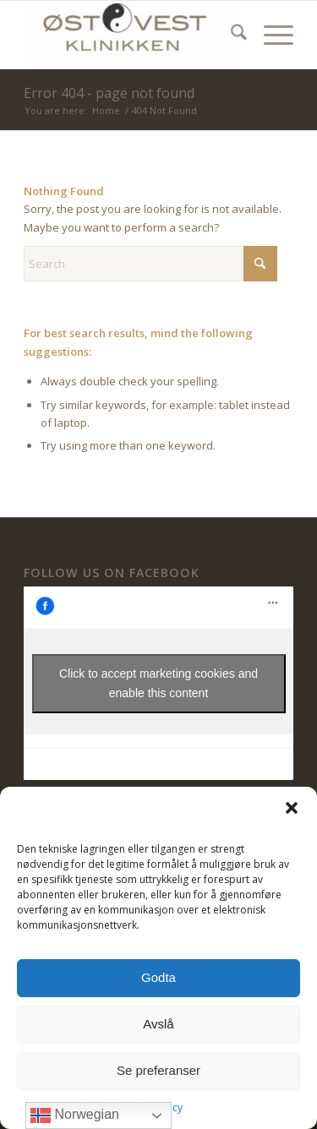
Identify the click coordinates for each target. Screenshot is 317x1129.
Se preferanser (158, 1070)
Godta (158, 977)
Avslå (158, 1024)
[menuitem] (230, 34)
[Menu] (270, 34)
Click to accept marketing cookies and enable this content (158, 683)
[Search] (230, 34)
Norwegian (74, 1115)
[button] (291, 807)
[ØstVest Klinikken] (131, 34)
